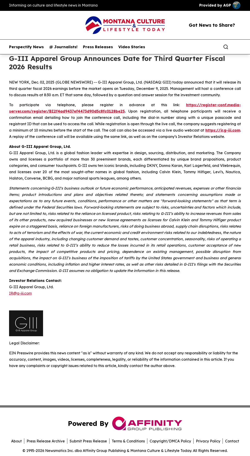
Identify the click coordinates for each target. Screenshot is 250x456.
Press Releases (98, 47)
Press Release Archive (46, 441)
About (16, 441)
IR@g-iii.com (20, 293)
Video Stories (131, 47)
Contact (232, 441)
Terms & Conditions (128, 441)
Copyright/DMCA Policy (170, 441)
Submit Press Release (88, 441)
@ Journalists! (63, 47)
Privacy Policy (208, 441)
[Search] (225, 47)
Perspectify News (26, 47)
